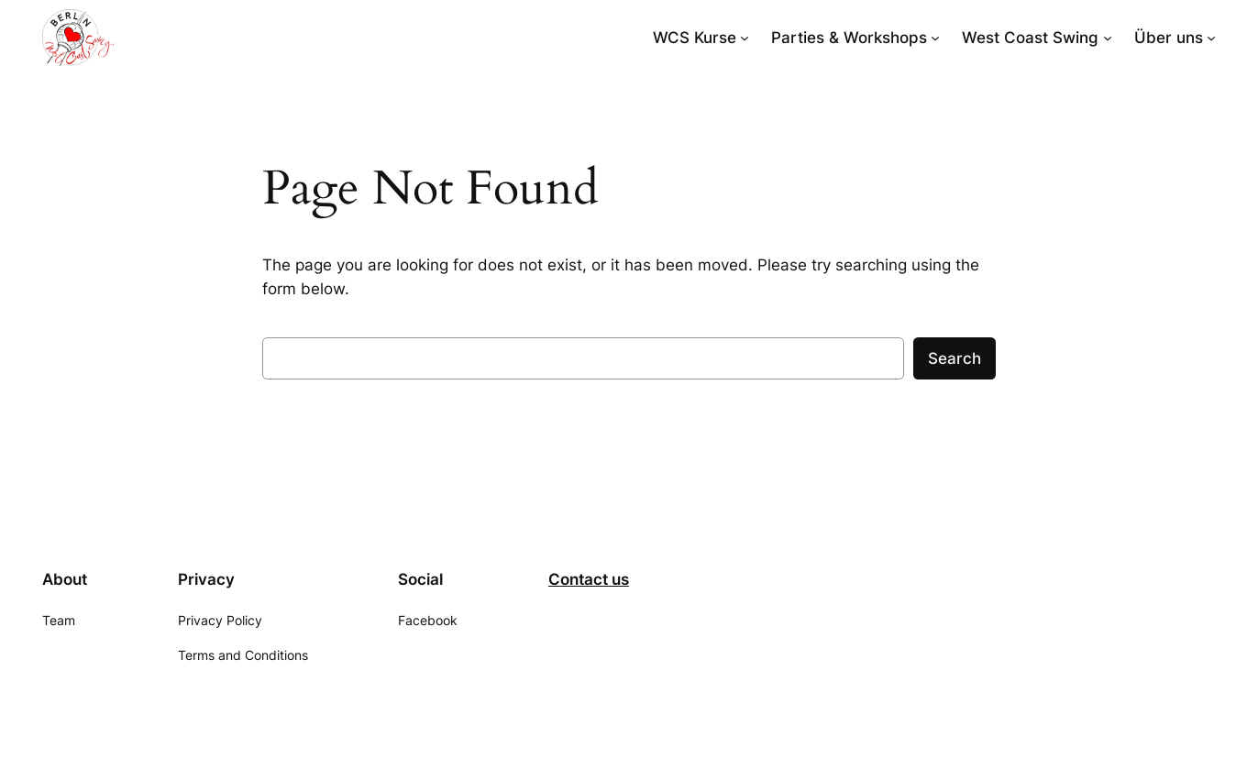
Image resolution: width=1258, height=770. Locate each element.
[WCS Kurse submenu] (744, 37)
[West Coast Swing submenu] (1107, 37)
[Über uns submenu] (1211, 37)
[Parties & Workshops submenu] (935, 37)
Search (954, 358)
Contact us (588, 579)
